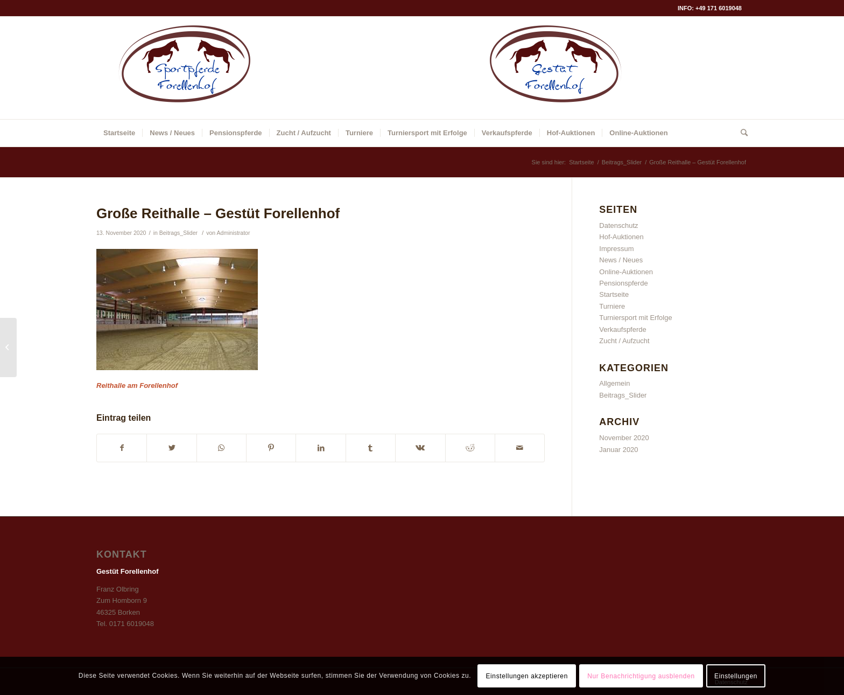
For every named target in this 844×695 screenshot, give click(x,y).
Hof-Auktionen (621, 237)
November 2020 (624, 438)
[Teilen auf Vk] (420, 448)
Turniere (612, 306)
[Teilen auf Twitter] (171, 448)
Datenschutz (618, 225)
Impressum (616, 249)
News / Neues (621, 260)
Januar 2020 (618, 450)
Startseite (614, 294)
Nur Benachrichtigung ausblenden (640, 676)
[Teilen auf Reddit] (470, 448)
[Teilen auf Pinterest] (271, 448)
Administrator (233, 233)
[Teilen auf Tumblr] (370, 448)
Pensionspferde (623, 283)
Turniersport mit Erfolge (635, 318)
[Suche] (741, 133)
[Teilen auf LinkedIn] (320, 448)
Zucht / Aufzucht (624, 341)
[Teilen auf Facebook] (121, 448)
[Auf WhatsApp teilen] (221, 448)
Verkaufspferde (622, 329)
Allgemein (614, 383)
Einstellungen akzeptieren (526, 676)
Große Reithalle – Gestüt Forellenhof (218, 213)
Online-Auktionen (626, 272)
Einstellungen (735, 676)
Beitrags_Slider (178, 233)
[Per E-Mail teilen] (519, 448)
